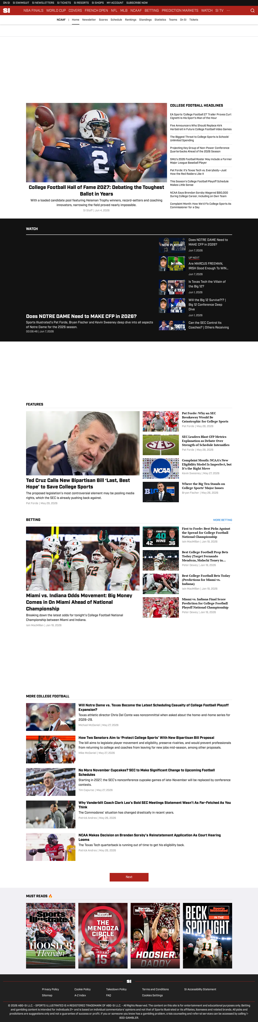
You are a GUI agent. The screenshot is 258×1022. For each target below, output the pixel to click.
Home (75, 19)
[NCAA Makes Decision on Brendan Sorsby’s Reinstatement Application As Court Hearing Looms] (129, 847)
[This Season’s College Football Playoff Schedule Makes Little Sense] (201, 183)
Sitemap (47, 995)
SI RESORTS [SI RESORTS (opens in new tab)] (81, 3)
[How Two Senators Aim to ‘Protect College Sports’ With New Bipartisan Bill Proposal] (129, 749)
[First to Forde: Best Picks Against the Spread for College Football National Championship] (187, 537)
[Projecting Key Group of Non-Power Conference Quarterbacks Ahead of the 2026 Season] (201, 150)
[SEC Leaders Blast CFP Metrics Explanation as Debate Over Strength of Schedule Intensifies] (187, 445)
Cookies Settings (152, 995)
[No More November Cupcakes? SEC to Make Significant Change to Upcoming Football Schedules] (129, 782)
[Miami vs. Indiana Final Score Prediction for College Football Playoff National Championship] (187, 607)
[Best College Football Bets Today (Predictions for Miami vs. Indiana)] (187, 584)
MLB (124, 10)
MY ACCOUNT (115, 3)
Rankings (130, 19)
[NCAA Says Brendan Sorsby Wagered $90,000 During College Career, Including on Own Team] (201, 194)
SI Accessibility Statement (200, 989)
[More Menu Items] (228, 10)
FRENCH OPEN (96, 10)
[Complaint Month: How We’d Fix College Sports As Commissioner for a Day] (201, 204)
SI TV (219, 10)
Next (129, 877)
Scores (103, 19)
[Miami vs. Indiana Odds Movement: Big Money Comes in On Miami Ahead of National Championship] (83, 577)
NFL (114, 10)
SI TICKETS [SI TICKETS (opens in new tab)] (64, 3)
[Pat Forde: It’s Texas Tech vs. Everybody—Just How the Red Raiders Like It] (201, 172)
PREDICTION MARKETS (180, 10)
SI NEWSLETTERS (43, 3)
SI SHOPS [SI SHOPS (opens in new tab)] (98, 3)
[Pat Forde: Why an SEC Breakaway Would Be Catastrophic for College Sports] (187, 421)
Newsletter (89, 19)
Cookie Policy (82, 989)
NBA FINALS (33, 10)
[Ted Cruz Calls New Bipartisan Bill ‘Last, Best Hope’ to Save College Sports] (83, 458)
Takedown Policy (116, 989)
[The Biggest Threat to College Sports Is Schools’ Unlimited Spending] (201, 138)
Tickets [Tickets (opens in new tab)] (193, 19)
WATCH (207, 10)
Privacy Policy (50, 989)
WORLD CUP (56, 10)
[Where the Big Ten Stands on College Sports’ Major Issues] (187, 492)
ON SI (6, 3)
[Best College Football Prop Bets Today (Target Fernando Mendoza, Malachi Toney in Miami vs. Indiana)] (187, 560)
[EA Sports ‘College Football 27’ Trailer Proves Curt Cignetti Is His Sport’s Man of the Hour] (201, 117)
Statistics (160, 19)
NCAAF (136, 10)
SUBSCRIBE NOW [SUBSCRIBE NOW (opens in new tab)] (137, 3)
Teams (173, 19)
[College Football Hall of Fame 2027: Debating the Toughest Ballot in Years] (96, 158)
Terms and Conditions (155, 989)
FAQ (108, 995)
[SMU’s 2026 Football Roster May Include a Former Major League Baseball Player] (201, 161)
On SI (183, 19)
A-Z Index (80, 995)
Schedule (116, 19)
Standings (145, 19)
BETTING (152, 10)
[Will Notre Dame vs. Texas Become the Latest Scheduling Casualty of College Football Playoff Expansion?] (129, 717)
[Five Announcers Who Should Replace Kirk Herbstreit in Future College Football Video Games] (201, 127)
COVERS (75, 10)
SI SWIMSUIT (21, 3)
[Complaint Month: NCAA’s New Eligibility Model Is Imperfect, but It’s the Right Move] (187, 468)
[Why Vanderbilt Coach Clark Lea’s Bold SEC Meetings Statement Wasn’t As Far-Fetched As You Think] (129, 814)
